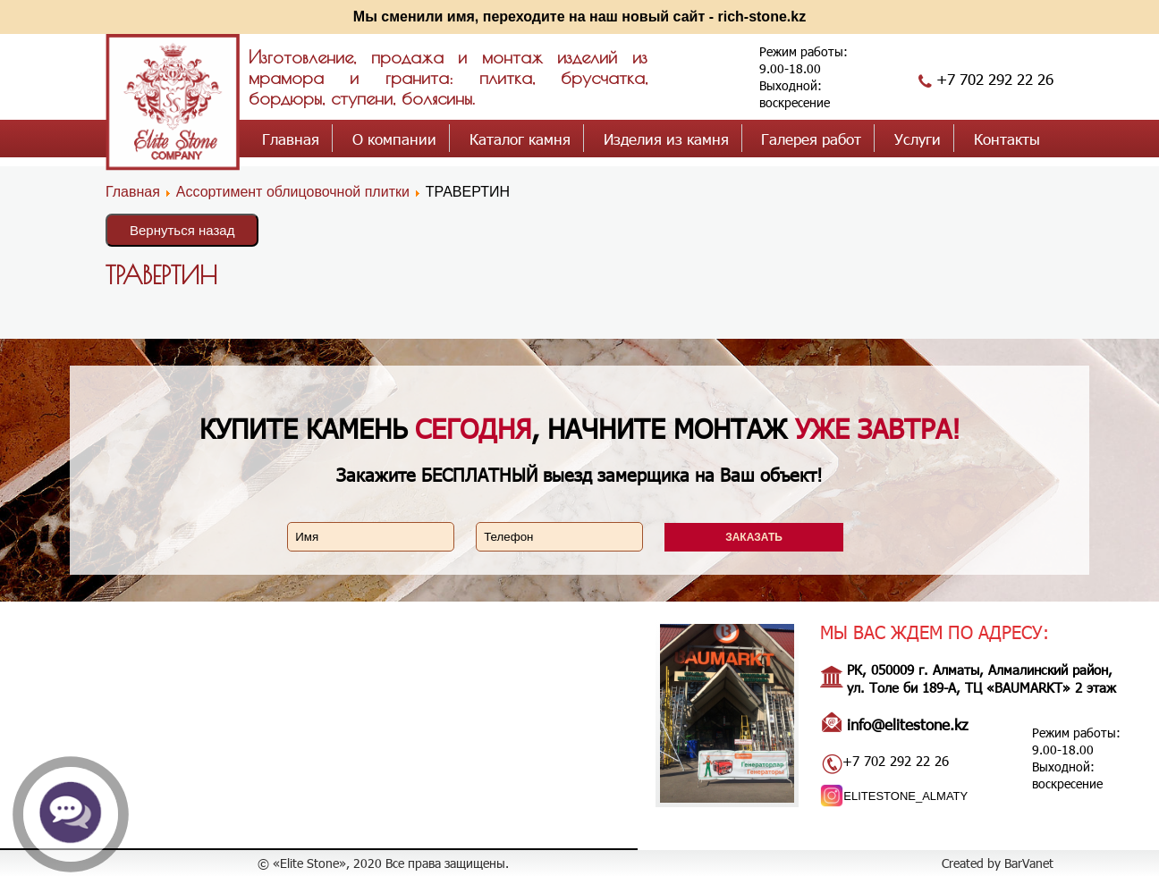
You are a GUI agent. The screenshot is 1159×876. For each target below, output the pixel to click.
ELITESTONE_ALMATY (905, 796)
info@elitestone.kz (908, 724)
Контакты (1007, 138)
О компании (394, 138)
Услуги (917, 138)
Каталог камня (520, 138)
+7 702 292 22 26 (994, 78)
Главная (290, 138)
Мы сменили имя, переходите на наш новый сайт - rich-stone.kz (579, 16)
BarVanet (1028, 863)
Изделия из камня (666, 138)
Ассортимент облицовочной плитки (293, 191)
